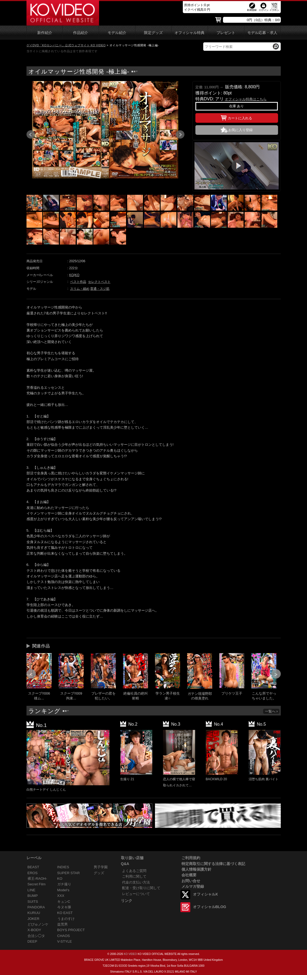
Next (180, 134)
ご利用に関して (134, 876)
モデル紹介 (117, 33)
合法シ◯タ (36, 936)
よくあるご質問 (134, 871)
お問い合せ (190, 881)
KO (71, 275)
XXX (61, 896)
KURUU (34, 913)
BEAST (33, 867)
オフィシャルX (205, 894)
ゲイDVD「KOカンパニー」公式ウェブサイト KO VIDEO (66, 45)
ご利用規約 (190, 858)
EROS (33, 873)
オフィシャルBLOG (209, 907)
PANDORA (36, 907)
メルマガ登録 (192, 886)
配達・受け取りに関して (141, 888)
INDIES (63, 867)
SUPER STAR (68, 873)
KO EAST (65, 913)
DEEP (32, 941)
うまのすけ (66, 919)
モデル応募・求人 (262, 33)
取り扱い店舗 (132, 858)
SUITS (33, 902)
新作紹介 (44, 33)
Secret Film (37, 884)
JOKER (34, 919)
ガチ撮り (64, 884)
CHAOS (63, 936)
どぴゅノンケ (38, 924)
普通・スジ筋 (99, 289)
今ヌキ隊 (64, 907)
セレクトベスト (99, 282)
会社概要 (188, 875)
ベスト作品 (78, 282)
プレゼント (226, 33)
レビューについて (136, 894)
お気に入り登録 (240, 130)
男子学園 (101, 867)
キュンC (63, 902)
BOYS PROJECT (71, 930)
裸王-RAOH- (37, 879)
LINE (32, 890)
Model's (63, 890)
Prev (30, 134)
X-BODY (34, 930)
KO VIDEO (130, 954)
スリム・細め (79, 289)
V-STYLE (64, 941)
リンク (126, 900)
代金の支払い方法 (136, 882)
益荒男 (62, 924)
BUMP (33, 896)
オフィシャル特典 (189, 33)
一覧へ (271, 711)
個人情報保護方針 (196, 869)
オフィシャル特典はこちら (246, 99)
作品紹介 (80, 33)
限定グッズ (153, 33)
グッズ (99, 873)
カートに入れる (236, 117)
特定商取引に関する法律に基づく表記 (213, 864)
